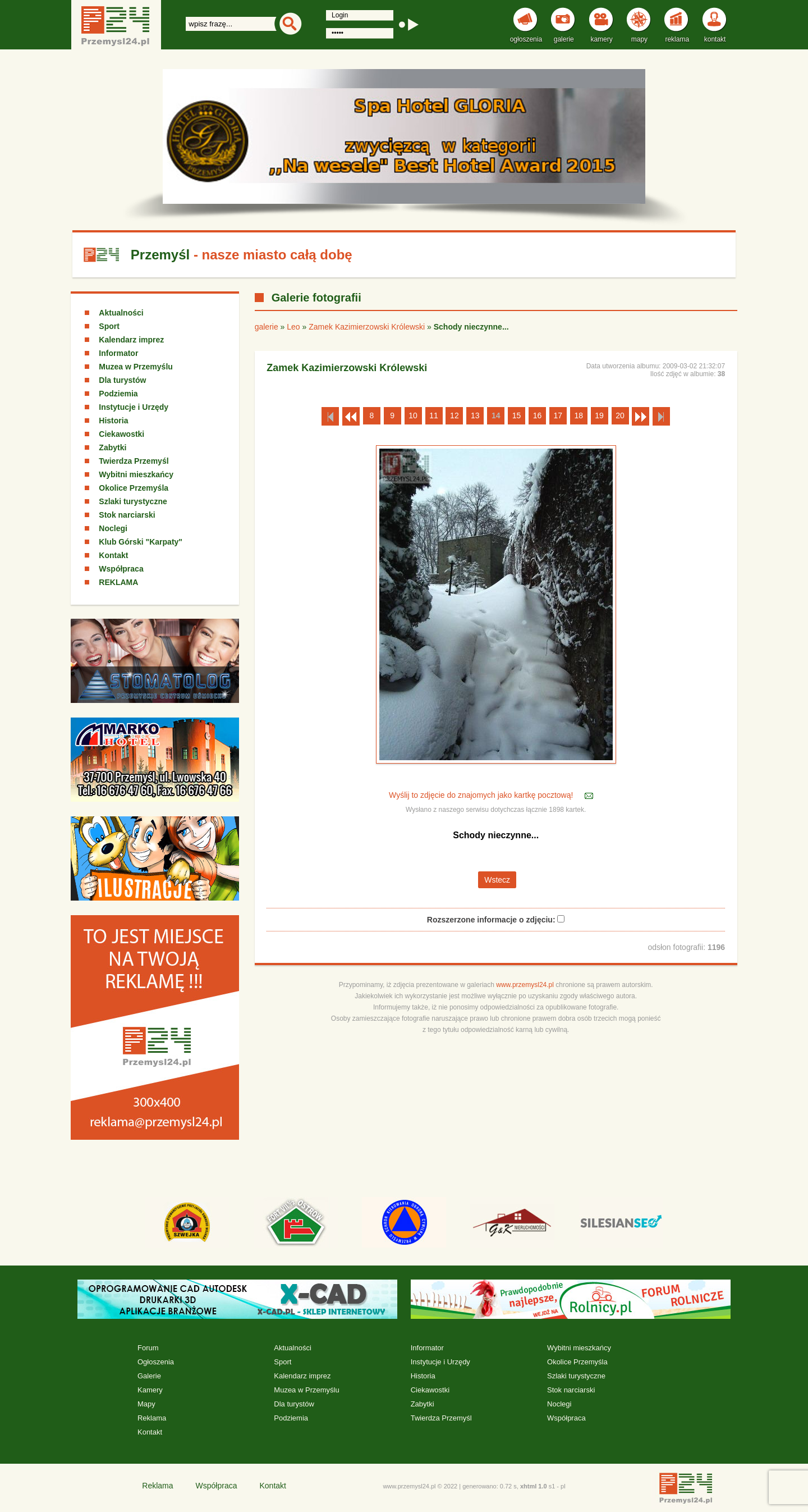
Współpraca (121, 568)
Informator (118, 353)
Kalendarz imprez (131, 339)
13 (475, 415)
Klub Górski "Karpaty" (140, 541)
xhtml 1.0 (533, 1486)
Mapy (146, 1404)
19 (599, 415)
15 (516, 415)
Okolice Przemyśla (133, 487)
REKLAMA (118, 582)
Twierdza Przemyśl (133, 460)
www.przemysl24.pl (525, 985)
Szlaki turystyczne (133, 501)
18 (578, 415)
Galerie (149, 1376)
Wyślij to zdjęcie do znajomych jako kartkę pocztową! (482, 795)
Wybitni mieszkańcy (136, 474)
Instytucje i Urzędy (133, 407)
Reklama (151, 1418)
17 (558, 415)
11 (433, 415)
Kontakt (113, 555)
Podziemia (118, 393)
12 (454, 415)
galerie (266, 326)
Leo (293, 326)
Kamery (150, 1390)
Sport (109, 326)
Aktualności (121, 312)
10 (412, 415)
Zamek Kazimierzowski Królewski (367, 326)
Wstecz (497, 879)
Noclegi (113, 528)
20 (620, 415)
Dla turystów (122, 380)
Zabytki (112, 447)
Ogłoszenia (155, 1362)
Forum (148, 1348)
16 (537, 415)
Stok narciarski (127, 514)
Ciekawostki (121, 434)
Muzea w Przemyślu (136, 366)
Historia (113, 420)
